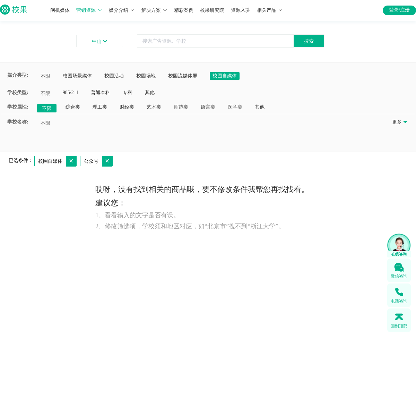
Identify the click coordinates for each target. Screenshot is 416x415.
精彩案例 (183, 10)
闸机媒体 (60, 10)
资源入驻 (240, 10)
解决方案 (154, 10)
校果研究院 (212, 10)
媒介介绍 (122, 10)
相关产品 (270, 10)
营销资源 (89, 10)
